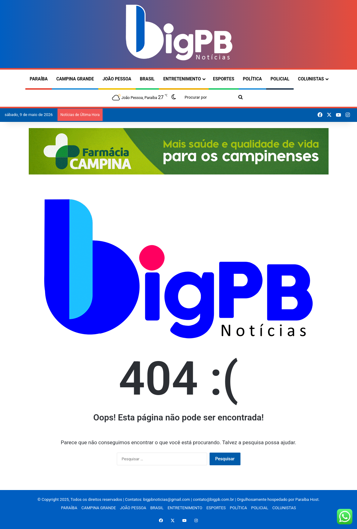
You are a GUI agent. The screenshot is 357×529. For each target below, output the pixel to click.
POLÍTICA (252, 78)
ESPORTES (223, 78)
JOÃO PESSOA (117, 78)
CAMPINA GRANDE (75, 78)
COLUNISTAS (311, 78)
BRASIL (147, 78)
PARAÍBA (39, 78)
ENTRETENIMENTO (182, 78)
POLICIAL (279, 78)
